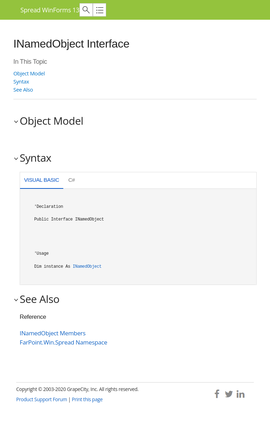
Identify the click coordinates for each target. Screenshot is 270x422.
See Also (23, 89)
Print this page (87, 399)
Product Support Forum (41, 399)
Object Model (29, 73)
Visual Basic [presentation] (41, 180)
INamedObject (87, 266)
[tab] (41, 180)
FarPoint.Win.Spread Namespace (63, 342)
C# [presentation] (71, 180)
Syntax (21, 81)
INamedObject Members (52, 333)
